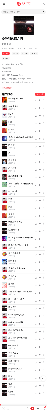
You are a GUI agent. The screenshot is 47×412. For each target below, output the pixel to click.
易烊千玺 (6, 44)
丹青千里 (12, 160)
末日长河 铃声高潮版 (17, 338)
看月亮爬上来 (14, 253)
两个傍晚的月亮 (15, 369)
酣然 (10, 376)
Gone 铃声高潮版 (16, 315)
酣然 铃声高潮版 (15, 330)
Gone (10, 392)
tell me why (13, 191)
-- (8, 407)
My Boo (11, 114)
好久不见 (12, 276)
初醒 (10, 384)
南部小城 (12, 261)
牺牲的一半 (13, 345)
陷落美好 (12, 145)
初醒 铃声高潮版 (15, 322)
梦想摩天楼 (13, 106)
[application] (23, 408)
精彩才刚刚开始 (15, 176)
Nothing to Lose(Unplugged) (20, 237)
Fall (10, 122)
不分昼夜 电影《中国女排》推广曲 (20, 291)
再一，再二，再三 (16, 299)
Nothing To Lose (15, 99)
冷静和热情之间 (15, 222)
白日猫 (11, 130)
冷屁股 (11, 214)
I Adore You (13, 230)
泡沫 (10, 199)
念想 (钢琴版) (14, 361)
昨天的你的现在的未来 (18, 245)
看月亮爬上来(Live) (16, 268)
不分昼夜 (12, 168)
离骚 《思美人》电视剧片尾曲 (20, 183)
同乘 (10, 207)
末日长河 (12, 307)
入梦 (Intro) (13, 353)
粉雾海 (11, 284)
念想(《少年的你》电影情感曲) (20, 137)
